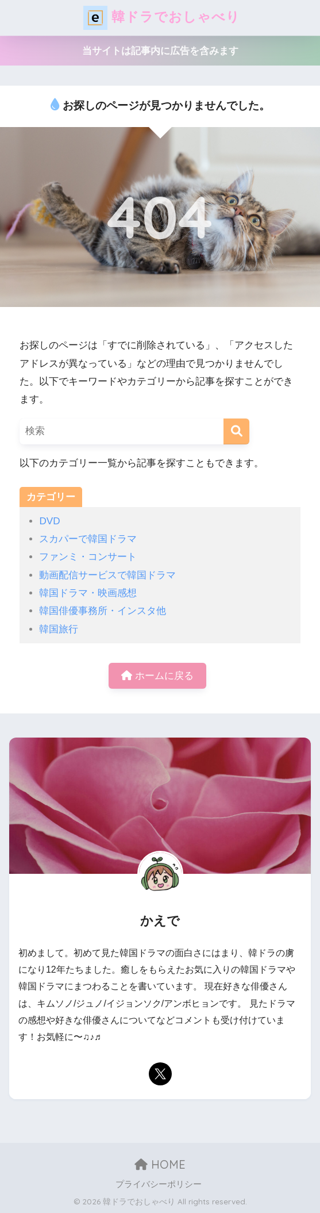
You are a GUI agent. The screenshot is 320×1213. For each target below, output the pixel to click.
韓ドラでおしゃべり (161, 18)
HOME (160, 1164)
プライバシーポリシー (158, 1184)
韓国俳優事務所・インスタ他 (102, 610)
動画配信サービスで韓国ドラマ (107, 575)
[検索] (236, 431)
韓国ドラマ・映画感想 (88, 593)
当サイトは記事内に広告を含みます (160, 50)
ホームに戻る (157, 675)
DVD (49, 521)
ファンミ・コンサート (88, 556)
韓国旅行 (58, 629)
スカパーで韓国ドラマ (88, 538)
